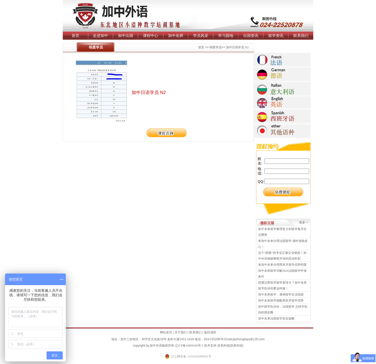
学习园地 (225, 35)
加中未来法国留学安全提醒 (276, 318)
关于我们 (181, 332)
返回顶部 (210, 332)
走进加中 (100, 35)
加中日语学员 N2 (237, 47)
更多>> (304, 222)
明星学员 (216, 47)
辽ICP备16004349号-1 (189, 345)
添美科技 (223, 345)
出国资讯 (250, 35)
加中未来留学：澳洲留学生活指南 (281, 294)
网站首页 (166, 332)
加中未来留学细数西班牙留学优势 (281, 300)
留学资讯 (275, 35)
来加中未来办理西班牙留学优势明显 (282, 264)
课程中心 (150, 35)
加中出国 (125, 35)
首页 (75, 35)
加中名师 (175, 35)
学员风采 (200, 35)
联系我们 (300, 35)
